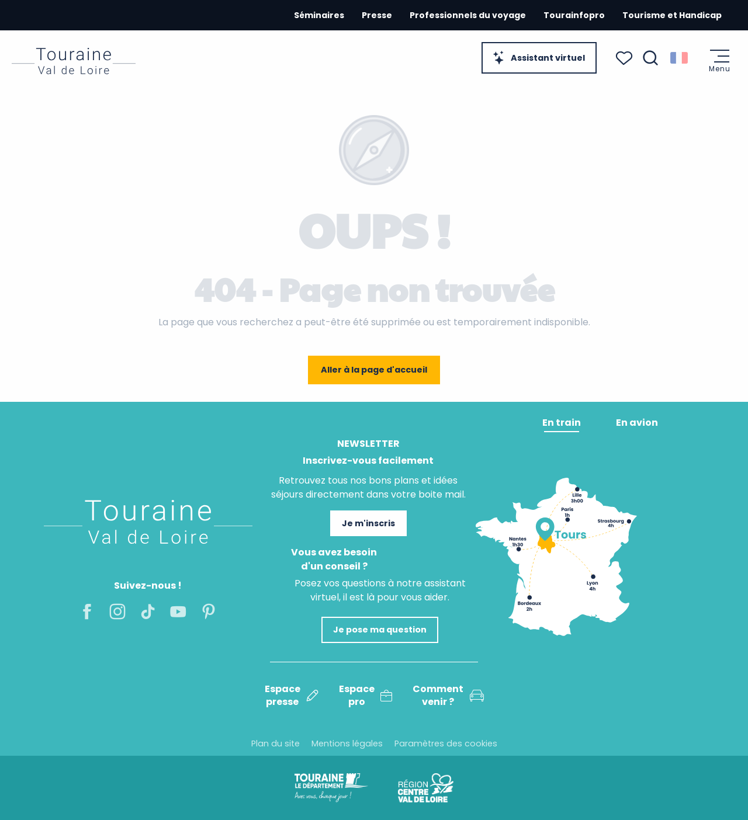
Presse (377, 15)
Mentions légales (347, 743)
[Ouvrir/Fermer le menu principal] (719, 61)
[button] (650, 57)
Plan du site (275, 743)
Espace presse (291, 695)
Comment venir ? (448, 695)
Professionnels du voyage (468, 15)
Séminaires (319, 15)
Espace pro (365, 695)
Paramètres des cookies (445, 743)
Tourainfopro (574, 15)
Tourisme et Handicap (672, 15)
